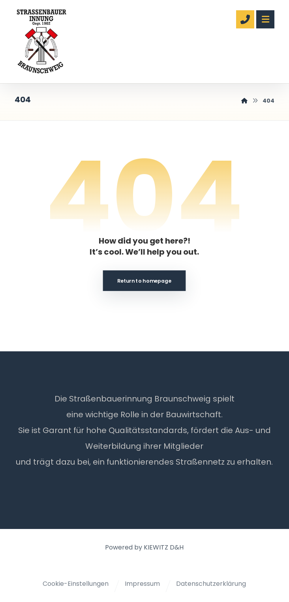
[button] (265, 19)
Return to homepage (144, 280)
